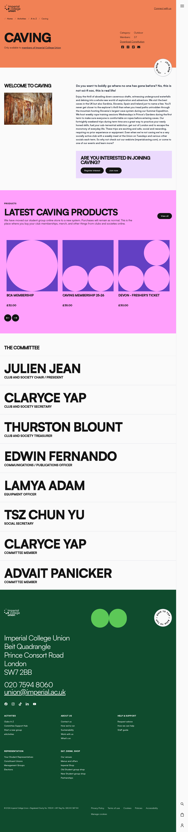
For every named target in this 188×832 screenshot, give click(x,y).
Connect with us (162, 8)
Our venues (66, 757)
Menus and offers (69, 761)
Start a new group (13, 730)
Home (10, 18)
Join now (115, 170)
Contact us (66, 721)
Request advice (125, 721)
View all (166, 215)
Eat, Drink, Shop (70, 751)
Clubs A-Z (9, 721)
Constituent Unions (13, 761)
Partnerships (67, 778)
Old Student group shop (73, 769)
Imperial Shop (67, 765)
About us (66, 715)
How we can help (126, 725)
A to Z (34, 18)
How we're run (68, 725)
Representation (13, 751)
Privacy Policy (97, 808)
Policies (138, 808)
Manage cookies (99, 814)
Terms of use (114, 808)
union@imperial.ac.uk (34, 691)
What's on (66, 738)
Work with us (67, 734)
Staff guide (123, 730)
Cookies (127, 808)
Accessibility (152, 808)
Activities (21, 18)
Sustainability (67, 730)
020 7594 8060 (28, 684)
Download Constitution (132, 41)
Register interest (94, 170)
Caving (45, 18)
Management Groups (14, 765)
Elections (8, 769)
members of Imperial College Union (41, 47)
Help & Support (127, 715)
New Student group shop (73, 773)
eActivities (9, 734)
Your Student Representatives (18, 757)
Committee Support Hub (16, 725)
